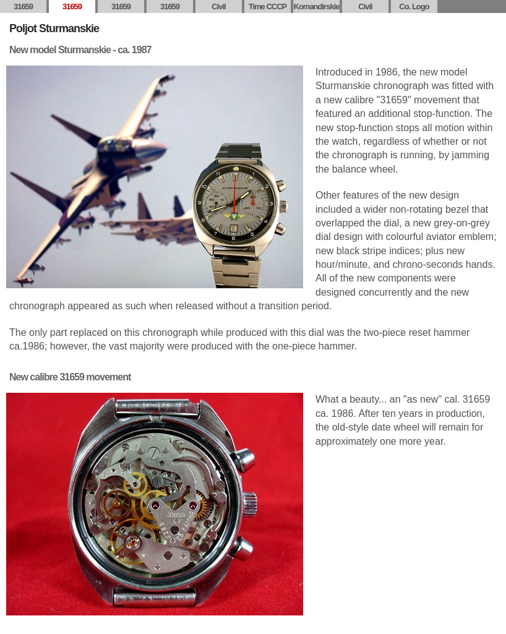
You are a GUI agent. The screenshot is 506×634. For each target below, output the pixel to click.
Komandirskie (317, 6)
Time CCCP (268, 6)
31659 (23, 6)
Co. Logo (414, 6)
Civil (218, 6)
